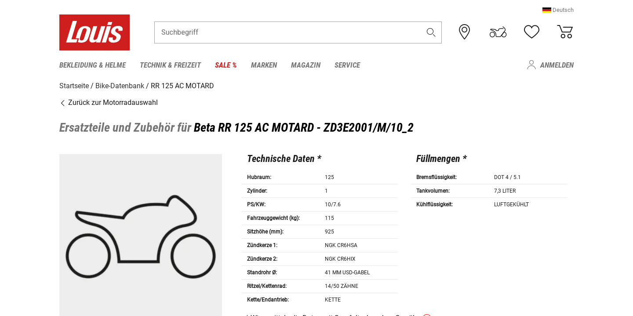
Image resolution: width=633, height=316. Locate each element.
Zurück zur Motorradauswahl (108, 102)
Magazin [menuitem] (305, 65)
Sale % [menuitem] (226, 65)
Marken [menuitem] (264, 65)
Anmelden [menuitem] (557, 65)
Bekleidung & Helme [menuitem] (92, 65)
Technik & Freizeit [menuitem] (170, 65)
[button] (558, 10)
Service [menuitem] (347, 65)
